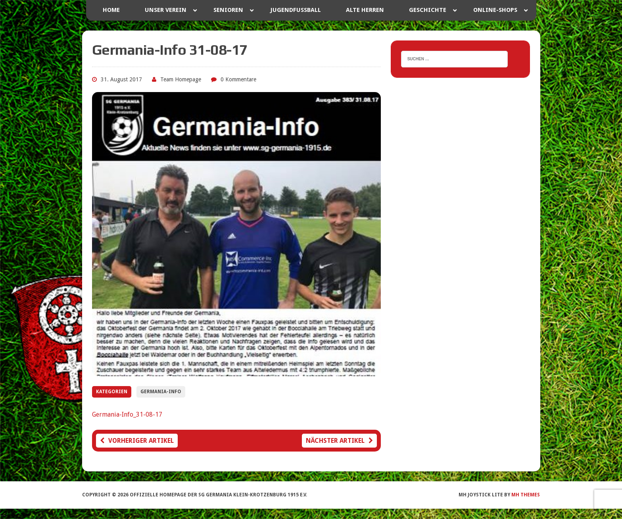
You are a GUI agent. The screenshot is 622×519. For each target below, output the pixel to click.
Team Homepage (180, 79)
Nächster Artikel (339, 440)
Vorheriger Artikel (137, 440)
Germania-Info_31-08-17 (127, 414)
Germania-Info (160, 391)
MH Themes (525, 495)
